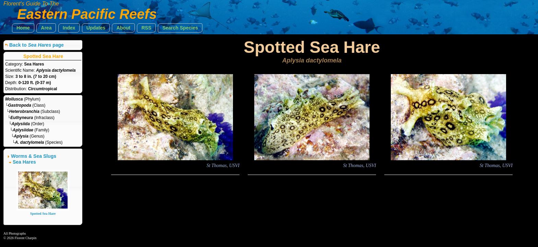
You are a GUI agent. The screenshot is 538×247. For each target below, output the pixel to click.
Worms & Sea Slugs (33, 156)
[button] (23, 28)
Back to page (36, 45)
